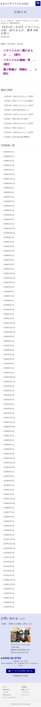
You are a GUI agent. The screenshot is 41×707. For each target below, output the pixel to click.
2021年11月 (8, 381)
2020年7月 (8, 436)
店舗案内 (24, 687)
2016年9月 (8, 589)
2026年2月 (8, 165)
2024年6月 (8, 246)
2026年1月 (8, 170)
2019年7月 (8, 476)
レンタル (5, 692)
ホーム (3, 21)
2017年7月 (8, 557)
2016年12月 (8, 580)
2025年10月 (8, 183)
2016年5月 (8, 602)
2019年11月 (8, 463)
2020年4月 (8, 445)
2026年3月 (8, 161)
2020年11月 (8, 422)
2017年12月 (8, 539)
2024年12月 (8, 228)
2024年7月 (8, 242)
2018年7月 (8, 512)
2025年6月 (8, 201)
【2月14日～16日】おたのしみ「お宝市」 (19, 123)
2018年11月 (8, 499)
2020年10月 (8, 426)
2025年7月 (8, 197)
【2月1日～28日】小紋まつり (14, 128)
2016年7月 (8, 598)
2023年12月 (8, 273)
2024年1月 (8, 269)
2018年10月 (8, 503)
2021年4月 (8, 404)
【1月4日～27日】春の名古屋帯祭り (17, 137)
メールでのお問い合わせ (20, 671)
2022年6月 (8, 350)
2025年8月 (8, 192)
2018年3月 (8, 530)
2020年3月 (8, 449)
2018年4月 (8, 526)
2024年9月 (8, 237)
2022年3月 (8, 363)
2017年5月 (8, 566)
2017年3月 (8, 571)
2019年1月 (8, 494)
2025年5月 (8, 206)
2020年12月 (8, 417)
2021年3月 (8, 408)
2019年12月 (8, 458)
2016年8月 (8, 593)
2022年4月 (8, 359)
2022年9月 (8, 336)
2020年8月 (8, 431)
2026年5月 (8, 152)
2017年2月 (8, 575)
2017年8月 (8, 553)
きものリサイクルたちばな (22, 704)
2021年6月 (8, 395)
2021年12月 (8, 377)
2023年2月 (8, 314)
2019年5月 (8, 481)
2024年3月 (8, 260)
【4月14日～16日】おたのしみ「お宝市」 (19, 105)
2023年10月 (8, 282)
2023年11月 (8, 278)
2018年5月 (8, 521)
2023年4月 (8, 309)
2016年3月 (8, 607)
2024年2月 (8, 264)
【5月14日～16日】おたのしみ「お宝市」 (19, 96)
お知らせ (10, 21)
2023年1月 (8, 318)
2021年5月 (8, 399)
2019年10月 (8, 467)
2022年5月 (8, 354)
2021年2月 (8, 413)
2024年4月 (8, 255)
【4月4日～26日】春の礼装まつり (16, 110)
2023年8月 (8, 291)
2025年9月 (8, 188)
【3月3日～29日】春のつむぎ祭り (16, 119)
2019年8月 (8, 472)
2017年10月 (8, 548)
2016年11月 (8, 584)
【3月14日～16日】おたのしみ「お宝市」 (19, 114)
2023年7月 (8, 296)
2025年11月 (8, 179)
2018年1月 (8, 535)
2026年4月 (8, 156)
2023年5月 (8, 305)
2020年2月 (8, 454)
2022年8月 (8, 341)
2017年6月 (8, 562)
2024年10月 (8, 233)
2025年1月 (8, 224)
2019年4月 (8, 485)
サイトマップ (26, 695)
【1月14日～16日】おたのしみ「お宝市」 (19, 132)
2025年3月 (8, 215)
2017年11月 (8, 544)
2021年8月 (8, 390)
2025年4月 (8, 210)
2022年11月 (8, 327)
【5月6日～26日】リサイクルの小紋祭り (19, 101)
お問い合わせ (7, 695)
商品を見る (6, 689)
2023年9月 (8, 287)
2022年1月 (8, 372)
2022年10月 (8, 332)
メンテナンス (26, 692)
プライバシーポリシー (9, 697)
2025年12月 (8, 174)
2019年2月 (8, 490)
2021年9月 (8, 386)
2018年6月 (8, 517)
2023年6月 (8, 300)
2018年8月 (8, 508)
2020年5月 (8, 440)
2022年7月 (8, 345)
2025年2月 (8, 219)
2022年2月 (8, 368)
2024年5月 (8, 251)
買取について (26, 689)
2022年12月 (8, 323)
